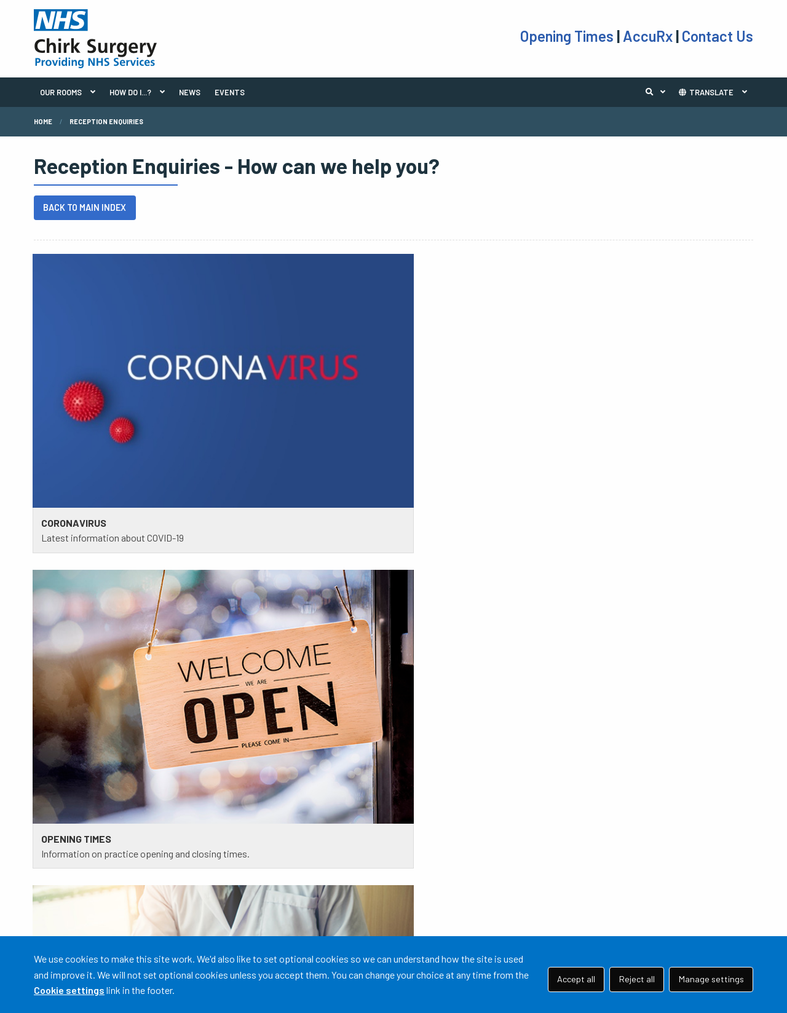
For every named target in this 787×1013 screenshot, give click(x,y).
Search (658, 92)
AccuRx (649, 36)
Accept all (576, 979)
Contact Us (717, 36)
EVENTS (230, 92)
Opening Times (568, 36)
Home (43, 121)
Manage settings (711, 979)
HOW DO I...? (130, 92)
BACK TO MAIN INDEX (84, 207)
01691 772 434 (112, 891)
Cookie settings (69, 990)
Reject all (637, 979)
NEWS (189, 92)
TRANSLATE (706, 92)
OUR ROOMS (61, 92)
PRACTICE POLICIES (267, 848)
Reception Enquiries (106, 121)
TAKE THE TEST (443, 864)
